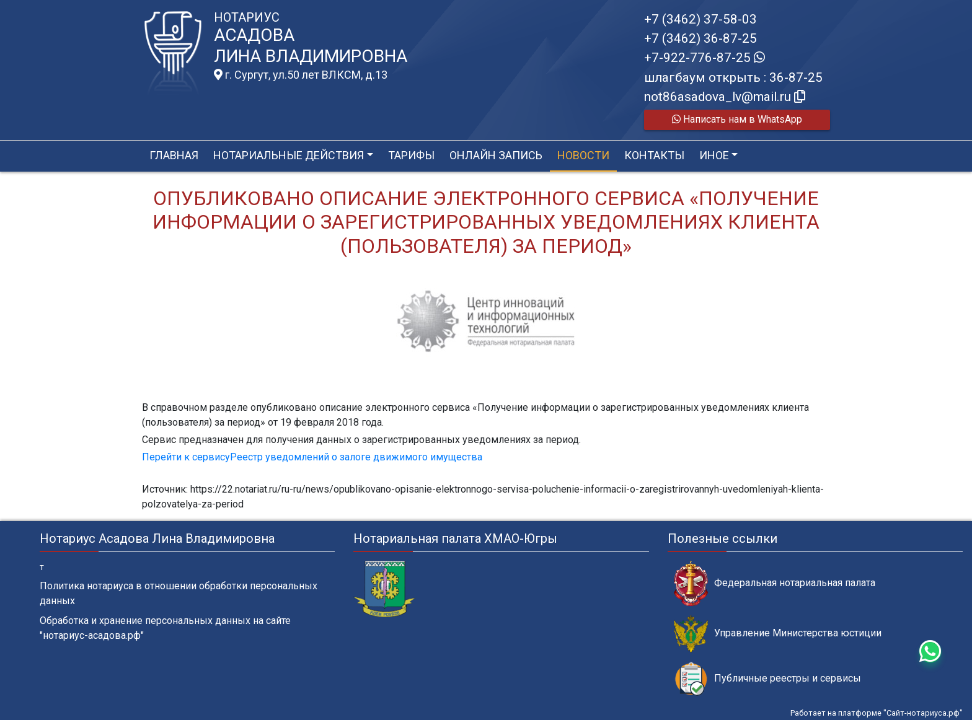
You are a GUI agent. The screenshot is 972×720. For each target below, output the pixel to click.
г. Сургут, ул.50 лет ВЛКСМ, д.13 (300, 75)
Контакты (654, 155)
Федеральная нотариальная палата (774, 583)
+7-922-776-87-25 (704, 57)
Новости (583, 155)
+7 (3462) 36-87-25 (700, 38)
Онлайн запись (495, 155)
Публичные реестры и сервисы (767, 679)
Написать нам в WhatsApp (737, 119)
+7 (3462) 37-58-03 (700, 19)
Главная (173, 155)
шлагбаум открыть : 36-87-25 (733, 77)
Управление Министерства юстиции (777, 633)
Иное (714, 155)
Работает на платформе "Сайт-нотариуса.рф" (876, 713)
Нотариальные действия (288, 155)
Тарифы (411, 155)
